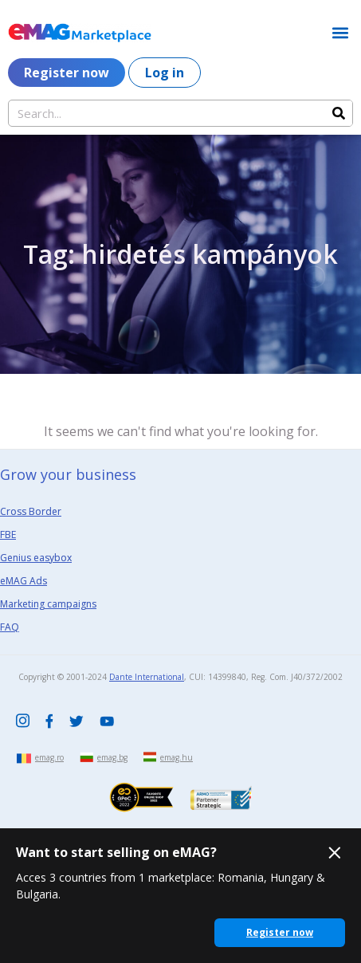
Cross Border (30, 511)
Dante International (146, 676)
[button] (340, 32)
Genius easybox (36, 557)
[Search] (338, 113)
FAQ (9, 627)
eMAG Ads (23, 581)
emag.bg (112, 757)
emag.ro (49, 757)
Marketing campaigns (48, 604)
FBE (8, 534)
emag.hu (176, 757)
